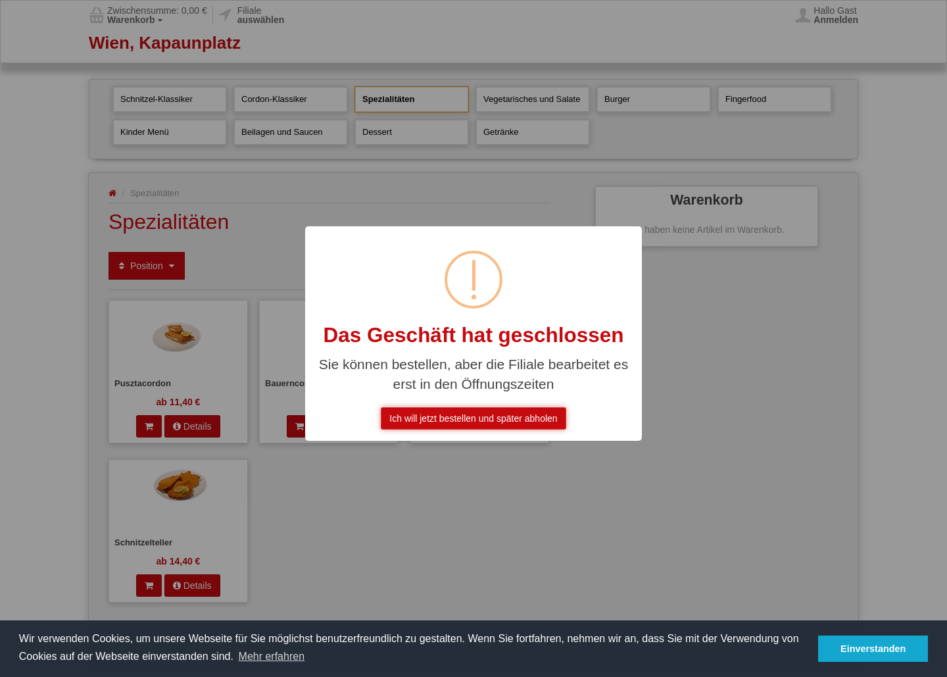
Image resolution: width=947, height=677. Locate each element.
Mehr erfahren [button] (272, 656)
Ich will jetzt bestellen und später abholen (473, 418)
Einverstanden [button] (873, 648)
